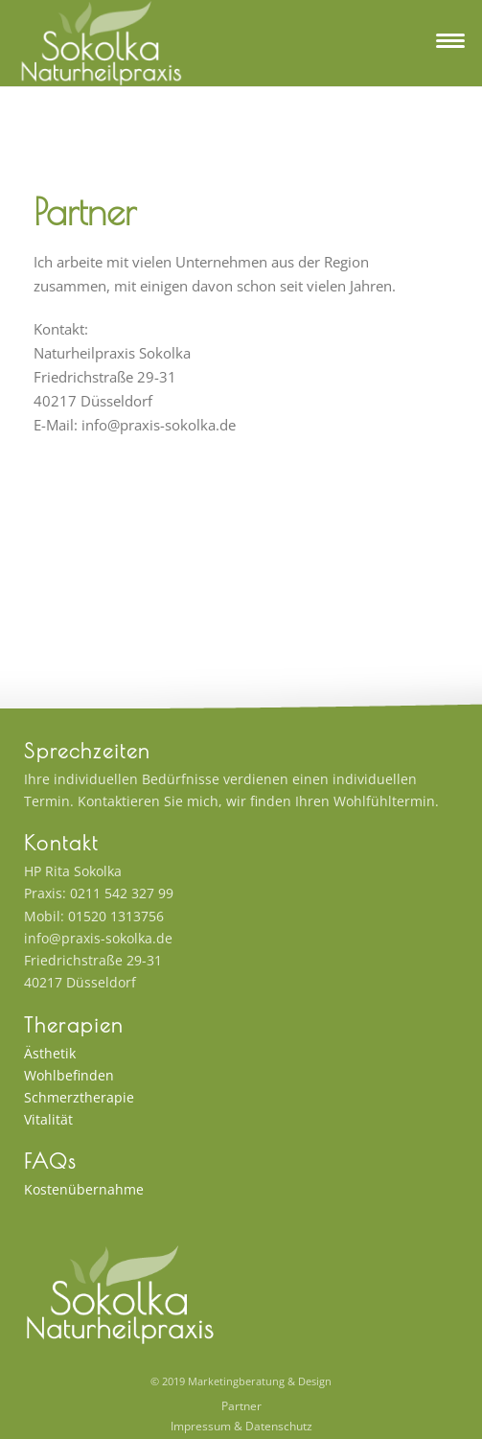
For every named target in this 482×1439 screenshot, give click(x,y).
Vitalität (48, 1119)
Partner (241, 1406)
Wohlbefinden (69, 1075)
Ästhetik (50, 1053)
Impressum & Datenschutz (241, 1426)
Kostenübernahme (84, 1189)
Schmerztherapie (79, 1097)
